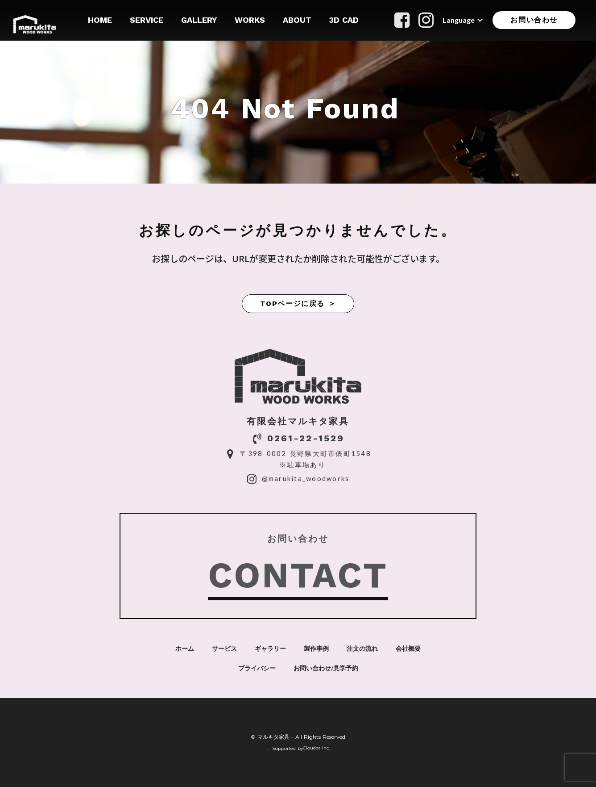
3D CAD (344, 20)
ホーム (184, 648)
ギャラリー (270, 648)
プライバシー (257, 668)
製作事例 (316, 648)
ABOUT (297, 20)
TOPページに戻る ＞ (298, 303)
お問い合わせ (534, 20)
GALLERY (199, 20)
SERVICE (146, 20)
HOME (100, 20)
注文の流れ (362, 648)
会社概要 (408, 648)
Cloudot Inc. (316, 748)
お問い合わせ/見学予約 (326, 668)
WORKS (250, 20)
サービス (224, 648)
